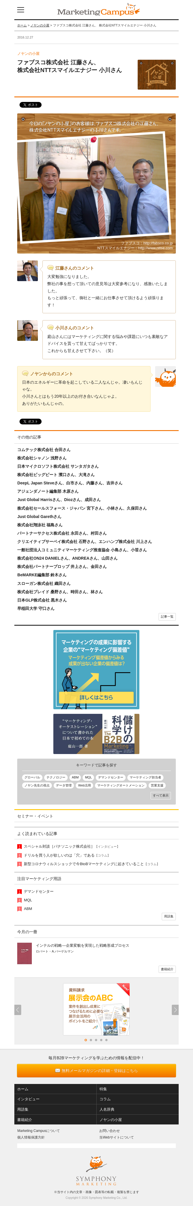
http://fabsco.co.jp (158, 243)
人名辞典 (107, 1109)
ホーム (22, 25)
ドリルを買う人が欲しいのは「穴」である (67, 855)
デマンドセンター (110, 777)
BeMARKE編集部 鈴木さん (42, 575)
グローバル (32, 777)
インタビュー (28, 1099)
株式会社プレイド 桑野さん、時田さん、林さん (60, 592)
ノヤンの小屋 (39, 25)
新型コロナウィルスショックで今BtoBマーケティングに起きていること (91, 864)
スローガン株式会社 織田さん (44, 583)
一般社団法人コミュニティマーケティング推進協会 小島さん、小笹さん (82, 550)
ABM (75, 777)
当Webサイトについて (116, 1137)
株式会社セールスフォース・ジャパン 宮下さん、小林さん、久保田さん (82, 508)
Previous (17, 1010)
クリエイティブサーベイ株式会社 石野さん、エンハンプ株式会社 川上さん (84, 541)
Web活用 (84, 785)
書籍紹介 (167, 969)
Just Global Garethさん (39, 516)
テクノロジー (55, 777)
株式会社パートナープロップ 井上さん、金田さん (62, 566)
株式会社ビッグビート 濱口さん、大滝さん (56, 474)
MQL (88, 777)
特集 (103, 1089)
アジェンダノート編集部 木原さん (48, 491)
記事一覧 (167, 616)
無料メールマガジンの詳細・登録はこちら (100, 1070)
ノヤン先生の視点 (37, 785)
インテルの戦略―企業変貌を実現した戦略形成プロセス (82, 945)
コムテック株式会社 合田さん (44, 449)
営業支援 (157, 785)
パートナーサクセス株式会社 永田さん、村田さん (62, 533)
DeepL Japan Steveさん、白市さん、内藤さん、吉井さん (69, 483)
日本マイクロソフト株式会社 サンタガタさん (58, 466)
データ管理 (64, 785)
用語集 (168, 916)
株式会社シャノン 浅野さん (42, 458)
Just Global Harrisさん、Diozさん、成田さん (59, 499)
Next (175, 1010)
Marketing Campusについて (38, 1131)
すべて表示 (161, 795)
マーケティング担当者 (145, 777)
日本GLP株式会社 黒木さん (42, 600)
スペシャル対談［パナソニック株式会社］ (72, 846)
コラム (105, 1099)
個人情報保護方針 (31, 1137)
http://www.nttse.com (155, 248)
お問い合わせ (109, 1131)
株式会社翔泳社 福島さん (40, 525)
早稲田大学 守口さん (35, 608)
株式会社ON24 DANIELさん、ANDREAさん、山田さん (67, 558)
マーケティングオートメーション (121, 785)
